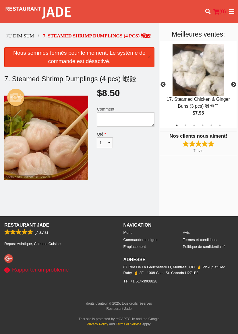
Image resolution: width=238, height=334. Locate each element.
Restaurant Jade (26, 225)
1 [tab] (177, 125)
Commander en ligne (140, 240)
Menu (128, 232)
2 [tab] (185, 125)
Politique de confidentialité (204, 246)
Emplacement (134, 246)
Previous (163, 85)
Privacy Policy (97, 324)
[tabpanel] (198, 85)
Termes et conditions (199, 240)
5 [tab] (211, 125)
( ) (219, 11)
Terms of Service (128, 324)
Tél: (140, 281)
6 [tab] (220, 125)
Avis (186, 232)
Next (234, 85)
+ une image (16, 97)
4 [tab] (203, 125)
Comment (125, 117)
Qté (105, 140)
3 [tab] (194, 125)
